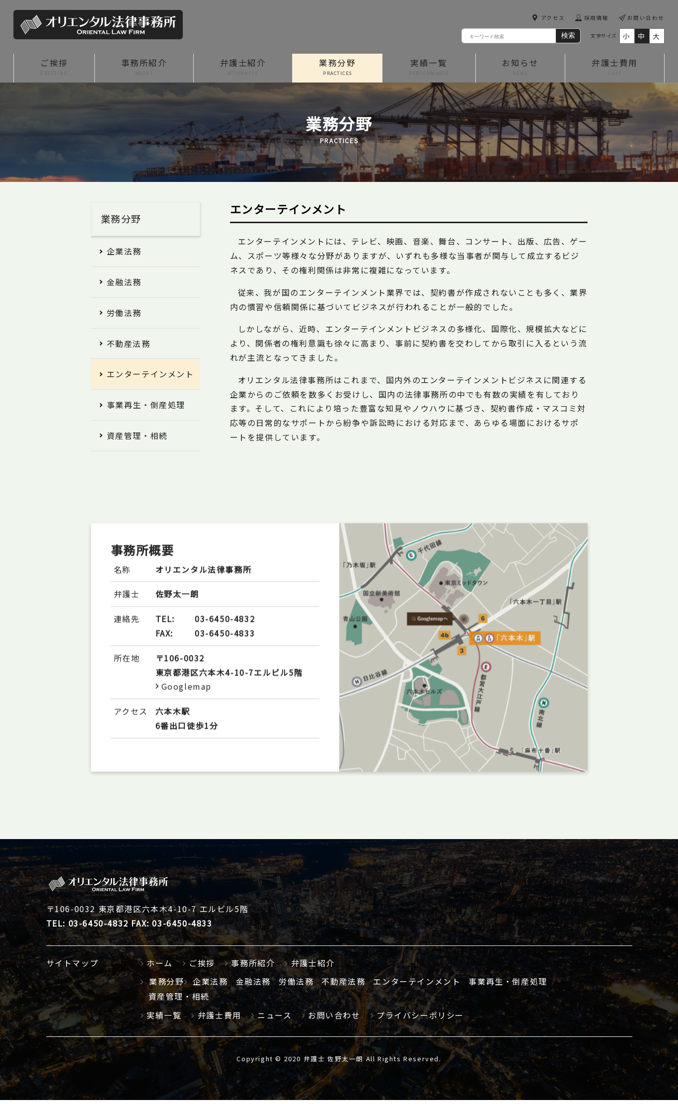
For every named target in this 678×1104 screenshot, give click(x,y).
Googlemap (186, 712)
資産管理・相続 (137, 439)
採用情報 (596, 18)
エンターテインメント (150, 378)
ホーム (160, 966)
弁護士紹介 (243, 70)
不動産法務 (129, 347)
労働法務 (124, 317)
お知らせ (519, 70)
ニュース (274, 1018)
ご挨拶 (53, 70)
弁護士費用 (614, 70)
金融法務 (124, 286)
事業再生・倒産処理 (146, 409)
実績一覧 (428, 70)
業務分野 (338, 70)
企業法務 (124, 255)
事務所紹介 (144, 70)
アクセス (552, 18)
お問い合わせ (646, 18)
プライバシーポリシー (420, 1018)
